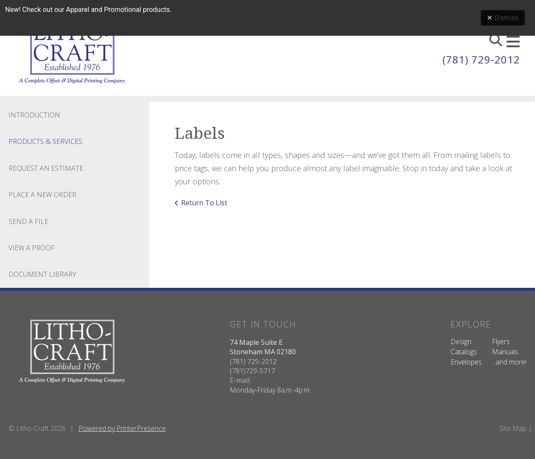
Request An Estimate (46, 168)
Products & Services (45, 141)
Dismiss (502, 17)
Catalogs (464, 351)
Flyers (501, 341)
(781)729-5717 (252, 371)
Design (461, 341)
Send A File (28, 221)
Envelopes (466, 362)
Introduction (34, 115)
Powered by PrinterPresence (122, 428)
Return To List (204, 202)
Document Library (42, 274)
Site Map (513, 428)
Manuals (505, 351)
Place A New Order (42, 194)
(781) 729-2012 (481, 59)
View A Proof (32, 247)
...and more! (509, 362)
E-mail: (240, 380)
